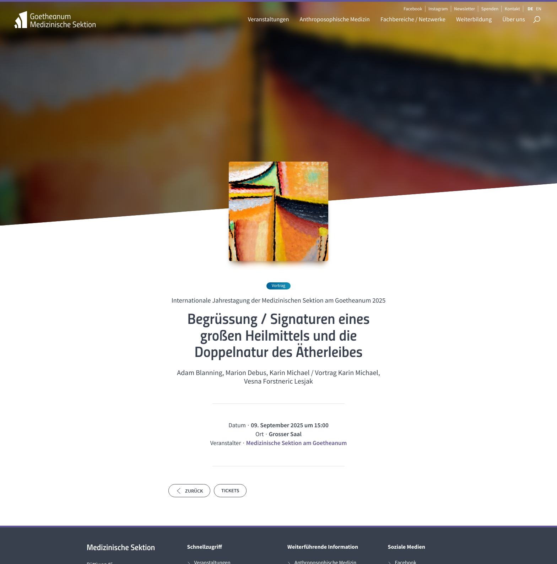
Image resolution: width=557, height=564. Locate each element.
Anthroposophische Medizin (335, 19)
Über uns (513, 19)
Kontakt (512, 9)
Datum (237, 425)
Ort (259, 434)
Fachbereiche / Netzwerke (412, 19)
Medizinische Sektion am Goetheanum (296, 442)
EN (538, 9)
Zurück (189, 491)
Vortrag (278, 285)
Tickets (230, 490)
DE (530, 9)
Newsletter (464, 9)
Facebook (413, 9)
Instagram (438, 9)
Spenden (490, 9)
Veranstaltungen (268, 19)
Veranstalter (225, 442)
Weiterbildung (474, 19)
